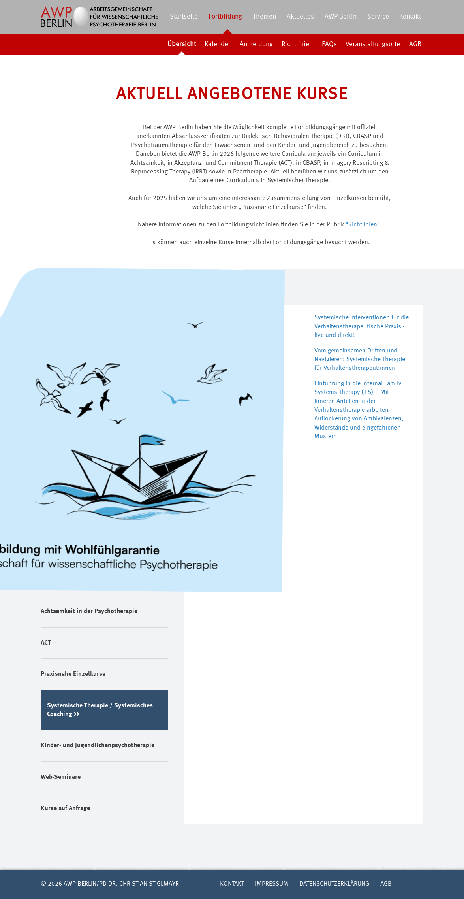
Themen (264, 16)
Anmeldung (256, 44)
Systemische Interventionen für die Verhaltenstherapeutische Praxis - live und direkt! (361, 327)
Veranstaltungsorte (373, 44)
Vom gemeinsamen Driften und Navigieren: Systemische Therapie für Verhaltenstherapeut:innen (359, 360)
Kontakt (410, 16)
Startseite (184, 16)
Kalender (218, 44)
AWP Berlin (341, 16)
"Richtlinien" (363, 225)
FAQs (329, 44)
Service (378, 16)
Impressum (271, 884)
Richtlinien (297, 44)
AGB (415, 44)
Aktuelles (300, 16)
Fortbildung (225, 16)
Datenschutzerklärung (334, 884)
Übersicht (181, 44)
